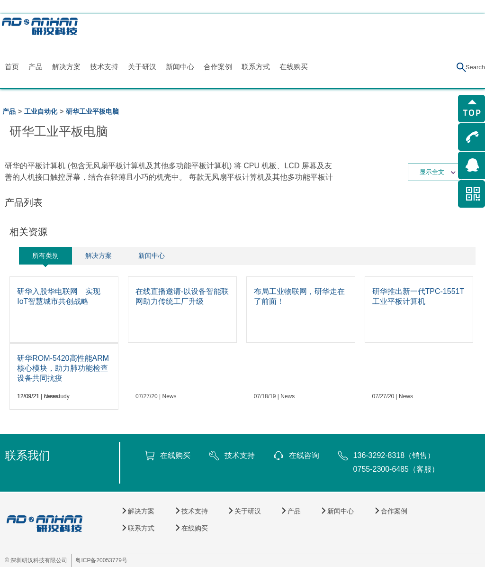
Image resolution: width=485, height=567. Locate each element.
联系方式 (256, 67)
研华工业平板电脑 (92, 111)
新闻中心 (180, 67)
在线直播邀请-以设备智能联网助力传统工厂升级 (182, 296)
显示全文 (438, 171)
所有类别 (45, 255)
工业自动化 (40, 111)
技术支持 (104, 67)
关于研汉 (142, 67)
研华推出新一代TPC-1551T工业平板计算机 (418, 296)
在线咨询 (304, 455)
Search (475, 67)
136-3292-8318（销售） (394, 455)
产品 (35, 67)
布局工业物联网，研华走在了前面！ (299, 296)
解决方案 (66, 67)
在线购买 (293, 67)
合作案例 (218, 67)
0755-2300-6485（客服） (396, 469)
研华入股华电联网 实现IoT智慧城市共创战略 (58, 296)
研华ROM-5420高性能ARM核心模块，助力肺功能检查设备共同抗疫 (63, 368)
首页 (12, 67)
